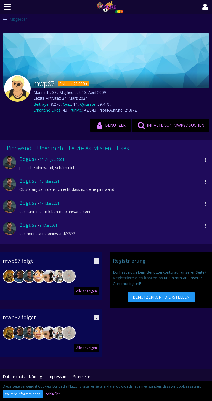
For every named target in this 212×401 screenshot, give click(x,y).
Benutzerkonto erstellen (161, 297)
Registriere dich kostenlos (138, 277)
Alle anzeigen (86, 291)
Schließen (53, 394)
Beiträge (41, 104)
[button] (7, 6)
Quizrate (87, 104)
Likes (123, 148)
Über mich (50, 148)
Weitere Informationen (22, 394)
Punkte (76, 110)
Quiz (67, 104)
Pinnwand (19, 148)
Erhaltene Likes (46, 110)
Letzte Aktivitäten (90, 148)
